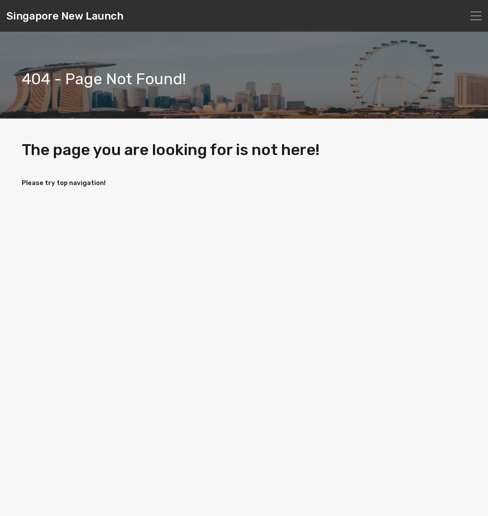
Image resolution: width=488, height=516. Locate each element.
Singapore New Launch (65, 16)
